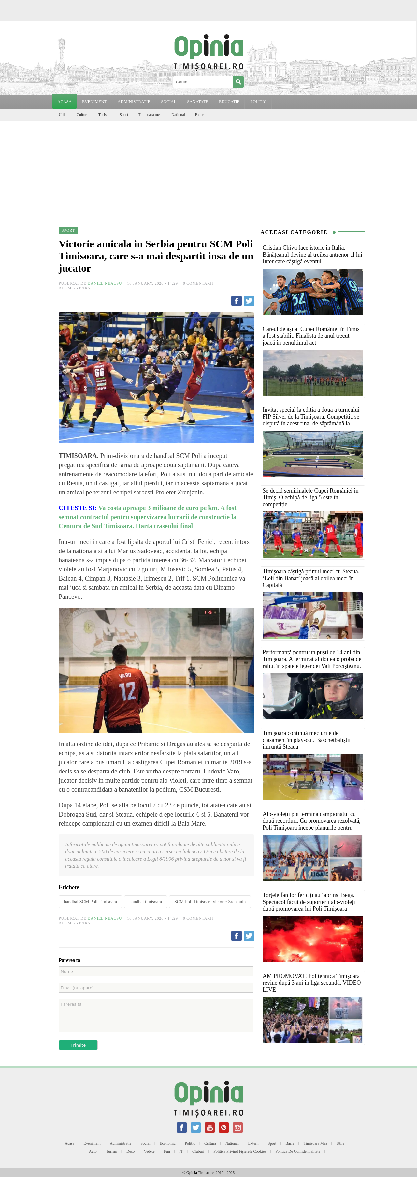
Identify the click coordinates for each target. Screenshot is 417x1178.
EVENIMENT (94, 101)
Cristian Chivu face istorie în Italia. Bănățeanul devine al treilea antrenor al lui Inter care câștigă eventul (312, 254)
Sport (124, 114)
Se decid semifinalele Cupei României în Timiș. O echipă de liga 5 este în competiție (310, 497)
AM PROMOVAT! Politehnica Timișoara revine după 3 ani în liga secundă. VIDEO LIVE (312, 983)
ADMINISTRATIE (134, 101)
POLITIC (258, 101)
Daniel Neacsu (105, 283)
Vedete (149, 1151)
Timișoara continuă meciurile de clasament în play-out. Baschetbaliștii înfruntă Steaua (307, 740)
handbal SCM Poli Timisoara (90, 901)
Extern (200, 114)
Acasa (64, 101)
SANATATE (197, 101)
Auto (93, 1151)
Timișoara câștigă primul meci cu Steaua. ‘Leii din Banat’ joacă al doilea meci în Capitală (311, 578)
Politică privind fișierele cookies (239, 1151)
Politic (190, 1143)
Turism (103, 114)
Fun (167, 1151)
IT (181, 1151)
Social (146, 1143)
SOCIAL (168, 101)
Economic (168, 1143)
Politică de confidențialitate (297, 1151)
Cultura (82, 114)
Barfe (290, 1143)
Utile (62, 114)
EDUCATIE (229, 101)
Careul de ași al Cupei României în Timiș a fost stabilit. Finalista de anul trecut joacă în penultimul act (311, 336)
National (178, 114)
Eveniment (92, 1143)
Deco (130, 1151)
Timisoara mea (149, 114)
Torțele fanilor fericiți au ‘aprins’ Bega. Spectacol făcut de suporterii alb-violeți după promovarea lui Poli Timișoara (309, 902)
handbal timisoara (145, 901)
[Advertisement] (208, 170)
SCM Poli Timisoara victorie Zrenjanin (210, 901)
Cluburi (198, 1151)
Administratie (120, 1143)
